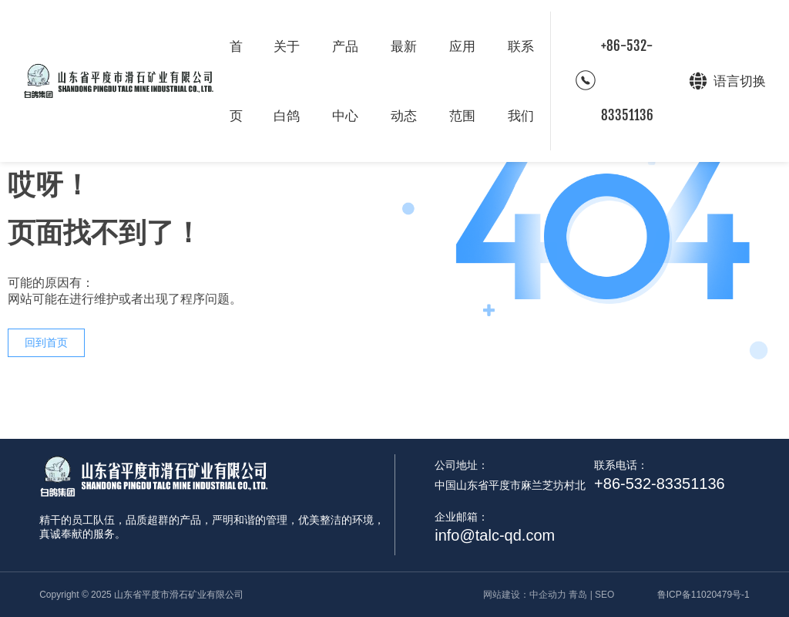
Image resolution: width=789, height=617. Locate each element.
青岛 (578, 594)
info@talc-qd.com (495, 535)
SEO (604, 594)
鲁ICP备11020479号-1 (703, 594)
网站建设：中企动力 (524, 594)
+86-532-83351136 (627, 80)
